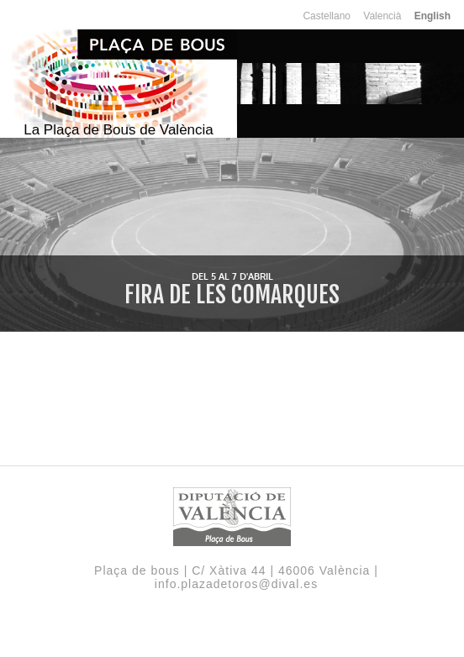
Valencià (382, 16)
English (432, 16)
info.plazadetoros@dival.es (236, 584)
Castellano (327, 16)
